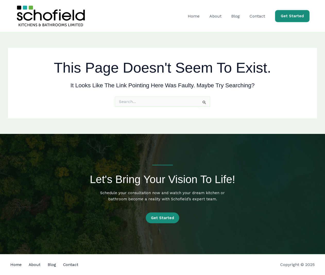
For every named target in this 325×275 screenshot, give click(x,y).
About (219, 16)
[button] (292, 16)
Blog (238, 16)
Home (199, 16)
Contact (258, 16)
